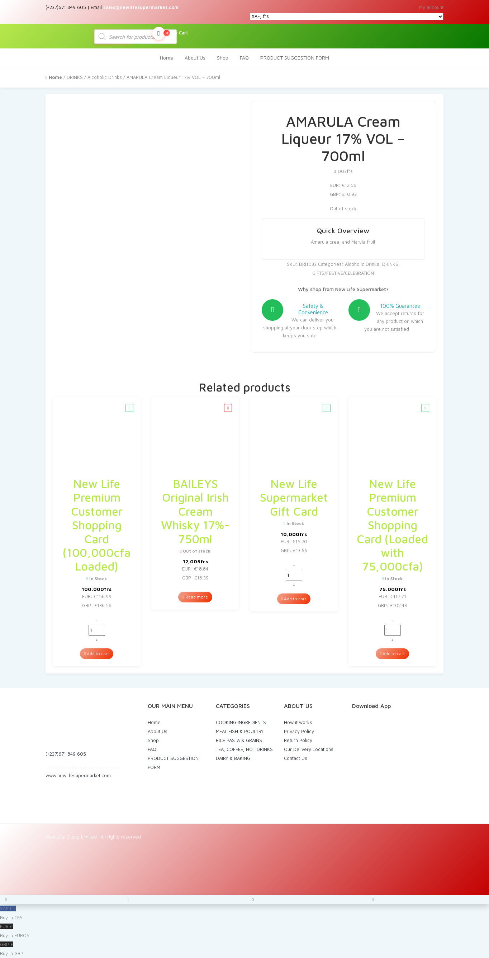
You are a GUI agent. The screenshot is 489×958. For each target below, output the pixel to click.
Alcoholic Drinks (104, 77)
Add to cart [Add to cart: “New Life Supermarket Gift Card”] (293, 598)
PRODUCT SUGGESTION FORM (294, 58)
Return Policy (298, 740)
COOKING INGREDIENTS (241, 722)
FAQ (244, 58)
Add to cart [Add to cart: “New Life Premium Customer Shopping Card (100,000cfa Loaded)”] (96, 653)
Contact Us (295, 758)
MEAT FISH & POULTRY (240, 731)
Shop (222, 58)
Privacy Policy (299, 731)
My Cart (170, 33)
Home (166, 58)
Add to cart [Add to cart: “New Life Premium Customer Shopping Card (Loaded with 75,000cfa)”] (392, 653)
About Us (195, 58)
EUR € (244, 932)
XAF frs (244, 914)
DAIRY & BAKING (233, 758)
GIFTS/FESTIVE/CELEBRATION (343, 273)
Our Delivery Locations (308, 749)
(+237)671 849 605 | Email (112, 7)
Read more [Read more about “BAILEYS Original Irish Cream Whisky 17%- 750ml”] (195, 597)
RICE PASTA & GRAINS (239, 740)
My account (431, 7)
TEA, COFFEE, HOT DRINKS (244, 749)
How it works (298, 722)
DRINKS (75, 77)
